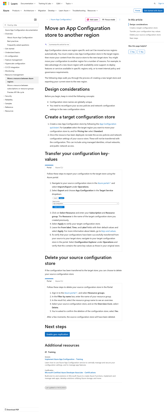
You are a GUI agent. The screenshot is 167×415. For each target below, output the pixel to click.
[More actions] (120, 20)
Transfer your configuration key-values (145, 31)
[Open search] (154, 3)
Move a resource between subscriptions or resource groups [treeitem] (20, 87)
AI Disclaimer (8, 407)
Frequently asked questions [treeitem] (18, 45)
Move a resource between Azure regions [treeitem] (20, 80)
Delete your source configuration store (145, 34)
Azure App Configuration (61, 19)
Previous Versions (24, 407)
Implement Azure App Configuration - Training (64, 359)
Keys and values (108, 231)
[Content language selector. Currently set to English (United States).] (15, 401)
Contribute (46, 407)
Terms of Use (95, 407)
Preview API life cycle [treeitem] (15, 92)
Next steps (134, 38)
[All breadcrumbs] (47, 20)
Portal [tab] (49, 167)
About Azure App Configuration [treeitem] (20, 37)
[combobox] (21, 25)
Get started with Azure (153, 10)
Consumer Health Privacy (75, 407)
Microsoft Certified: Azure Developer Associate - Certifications (70, 372)
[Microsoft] (5, 3)
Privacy (57, 407)
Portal (137, 10)
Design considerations (139, 24)
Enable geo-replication (57, 334)
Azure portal (103, 183)
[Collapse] (35, 19)
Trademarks (108, 407)
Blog (35, 407)
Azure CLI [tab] (59, 167)
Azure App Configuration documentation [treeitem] (21, 30)
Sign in (161, 3)
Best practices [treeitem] (12, 41)
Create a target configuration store (143, 28)
